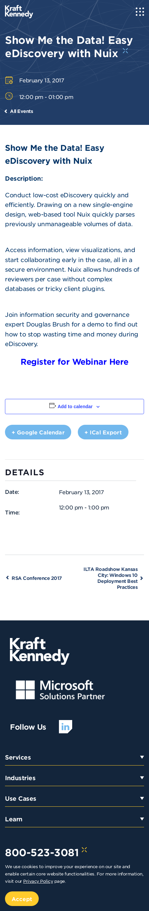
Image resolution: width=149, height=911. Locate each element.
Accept (22, 898)
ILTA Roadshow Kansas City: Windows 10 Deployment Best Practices (110, 578)
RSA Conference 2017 (37, 578)
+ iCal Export (103, 432)
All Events (21, 111)
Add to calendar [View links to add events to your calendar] (75, 406)
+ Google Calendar (38, 432)
